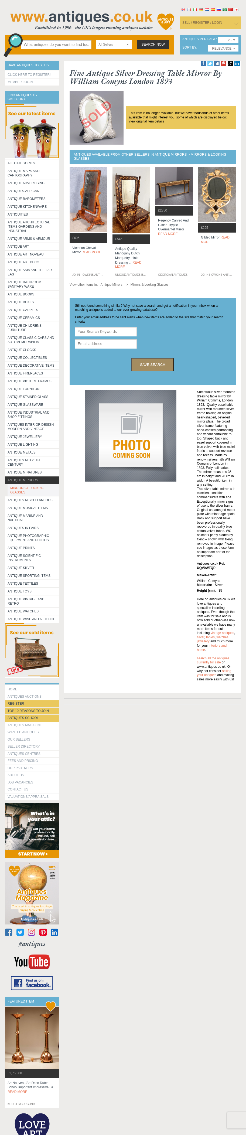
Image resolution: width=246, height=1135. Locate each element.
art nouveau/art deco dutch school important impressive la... (32, 1087)
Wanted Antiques (23, 732)
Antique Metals (22, 452)
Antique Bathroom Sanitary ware (24, 284)
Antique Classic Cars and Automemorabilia (31, 340)
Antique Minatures (25, 472)
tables (210, 637)
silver (200, 637)
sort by (189, 47)
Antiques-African (23, 191)
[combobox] (114, 44)
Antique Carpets (23, 310)
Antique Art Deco (23, 262)
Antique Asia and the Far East (30, 272)
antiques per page (199, 39)
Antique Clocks (22, 350)
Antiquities (18, 214)
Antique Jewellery (25, 437)
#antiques (32, 943)
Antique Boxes (21, 302)
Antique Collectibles (27, 358)
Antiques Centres (24, 754)
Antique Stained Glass (28, 397)
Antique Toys (20, 591)
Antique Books (21, 294)
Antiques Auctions (25, 696)
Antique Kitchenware (27, 207)
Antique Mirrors (23, 480)
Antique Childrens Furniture (25, 328)
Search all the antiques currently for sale (213, 660)
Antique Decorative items (31, 365)
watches (222, 637)
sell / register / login (202, 23)
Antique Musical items (28, 508)
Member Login (20, 82)
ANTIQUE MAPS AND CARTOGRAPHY (24, 173)
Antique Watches (23, 611)
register (16, 703)
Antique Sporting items (29, 576)
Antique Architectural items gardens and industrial (29, 226)
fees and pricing (23, 761)
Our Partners (20, 768)
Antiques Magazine (25, 725)
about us (16, 775)
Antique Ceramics (24, 318)
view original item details (146, 121)
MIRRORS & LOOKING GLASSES (27, 490)
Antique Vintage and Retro (26, 601)
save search (152, 365)
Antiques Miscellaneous (30, 500)
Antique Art (18, 246)
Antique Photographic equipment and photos (28, 538)
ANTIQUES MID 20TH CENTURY (24, 462)
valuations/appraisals (28, 797)
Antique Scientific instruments (24, 558)
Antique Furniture (25, 389)
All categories (21, 163)
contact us (18, 789)
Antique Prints (21, 548)
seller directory (24, 746)
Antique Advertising (26, 183)
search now (153, 44)
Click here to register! (29, 75)
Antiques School (23, 718)
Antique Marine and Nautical (25, 518)
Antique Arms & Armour (29, 239)
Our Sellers (19, 739)
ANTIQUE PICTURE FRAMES (30, 381)
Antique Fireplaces (25, 373)
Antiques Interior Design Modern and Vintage (31, 427)
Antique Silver (21, 568)
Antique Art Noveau (26, 254)
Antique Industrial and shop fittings (29, 415)
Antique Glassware (25, 405)
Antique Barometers (27, 199)
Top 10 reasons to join (28, 711)
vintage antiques (222, 633)
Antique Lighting (23, 444)
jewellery (203, 641)
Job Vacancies (20, 782)
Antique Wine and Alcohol (31, 619)
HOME (12, 689)
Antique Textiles (23, 583)
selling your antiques (214, 673)
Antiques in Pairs (23, 528)
